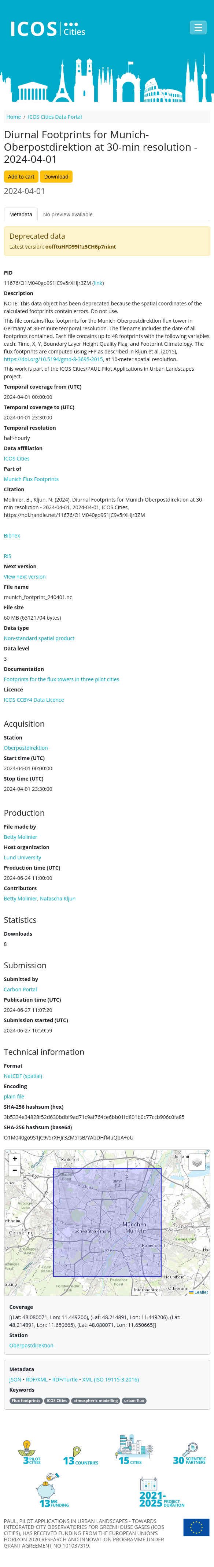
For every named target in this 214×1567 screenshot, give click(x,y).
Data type (16, 627)
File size (14, 607)
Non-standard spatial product (39, 638)
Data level (17, 648)
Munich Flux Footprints (31, 479)
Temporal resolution (30, 427)
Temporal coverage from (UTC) (43, 386)
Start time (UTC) (24, 758)
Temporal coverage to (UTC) (39, 407)
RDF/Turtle (65, 1379)
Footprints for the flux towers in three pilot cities (61, 679)
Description (19, 293)
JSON (16, 1379)
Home (14, 116)
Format (13, 1065)
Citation (14, 489)
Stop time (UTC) (24, 778)
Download (56, 176)
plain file (14, 1096)
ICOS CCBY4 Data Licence (34, 699)
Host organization (26, 847)
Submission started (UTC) (36, 1020)
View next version (25, 576)
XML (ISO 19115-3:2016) (110, 1379)
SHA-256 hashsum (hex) (34, 1106)
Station (13, 737)
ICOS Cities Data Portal (55, 116)
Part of (12, 468)
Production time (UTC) (32, 867)
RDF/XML (37, 1379)
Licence (13, 689)
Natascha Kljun (57, 898)
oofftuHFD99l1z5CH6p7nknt (80, 246)
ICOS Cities (17, 458)
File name (16, 586)
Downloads (18, 933)
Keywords (22, 1389)
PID (8, 272)
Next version (20, 566)
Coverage (21, 1306)
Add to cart (21, 176)
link (98, 282)
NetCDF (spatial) (23, 1075)
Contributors (20, 888)
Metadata (21, 214)
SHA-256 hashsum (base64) (38, 1127)
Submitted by (21, 979)
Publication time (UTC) (32, 999)
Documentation (24, 668)
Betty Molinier (20, 898)
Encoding (15, 1086)
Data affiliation (23, 448)
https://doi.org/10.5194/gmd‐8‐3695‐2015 (53, 359)
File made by (20, 826)
